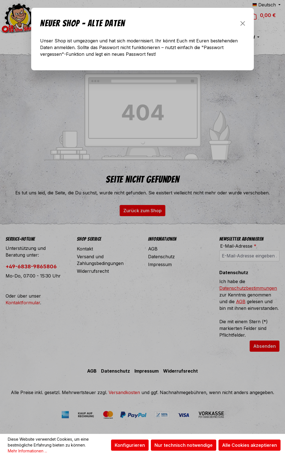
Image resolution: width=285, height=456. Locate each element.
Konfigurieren (130, 445)
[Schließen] (242, 23)
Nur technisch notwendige (183, 445)
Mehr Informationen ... (27, 450)
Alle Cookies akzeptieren (249, 445)
